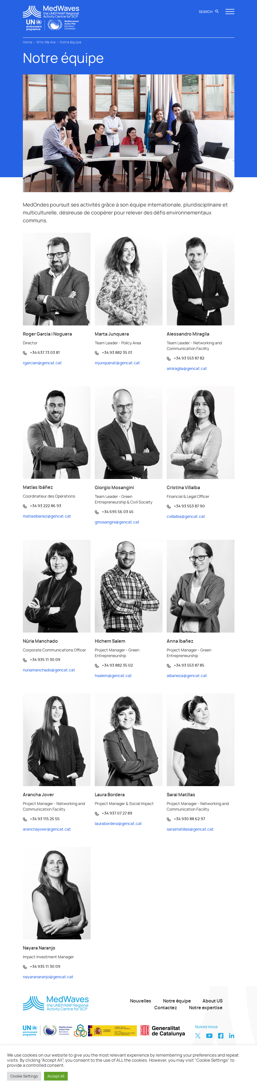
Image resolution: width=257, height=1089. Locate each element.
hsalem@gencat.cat (113, 676)
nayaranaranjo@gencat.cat (48, 977)
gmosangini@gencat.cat (117, 522)
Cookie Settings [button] (24, 1076)
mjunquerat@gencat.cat (117, 363)
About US (212, 1001)
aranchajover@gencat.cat (47, 829)
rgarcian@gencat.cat (42, 363)
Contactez (165, 1008)
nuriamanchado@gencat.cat (49, 670)
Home (27, 42)
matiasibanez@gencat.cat (47, 516)
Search (209, 12)
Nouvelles (140, 1001)
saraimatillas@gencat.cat (190, 829)
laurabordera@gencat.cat (118, 824)
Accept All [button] (55, 1076)
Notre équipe (70, 42)
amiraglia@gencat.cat (187, 369)
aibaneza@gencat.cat (187, 676)
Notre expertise (206, 1008)
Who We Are (46, 42)
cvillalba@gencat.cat (186, 517)
